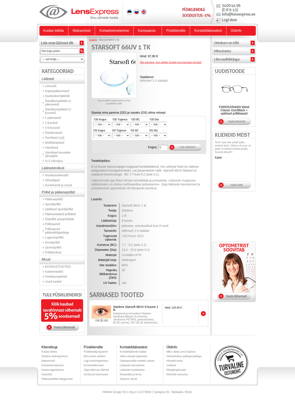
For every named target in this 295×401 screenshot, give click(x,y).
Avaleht (93, 39)
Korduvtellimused (94, 365)
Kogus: (153, 147)
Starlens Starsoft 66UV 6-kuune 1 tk (135, 308)
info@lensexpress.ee (238, 14)
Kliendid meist (174, 360)
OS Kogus (99, 130)
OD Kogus (99, 119)
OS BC (135, 130)
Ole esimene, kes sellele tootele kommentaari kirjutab (171, 62)
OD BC (135, 119)
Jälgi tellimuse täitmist (96, 369)
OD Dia (154, 119)
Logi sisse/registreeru (96, 360)
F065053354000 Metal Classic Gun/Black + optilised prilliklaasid (234, 110)
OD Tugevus (119, 119)
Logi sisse (229, 19)
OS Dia (153, 130)
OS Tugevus (119, 130)
